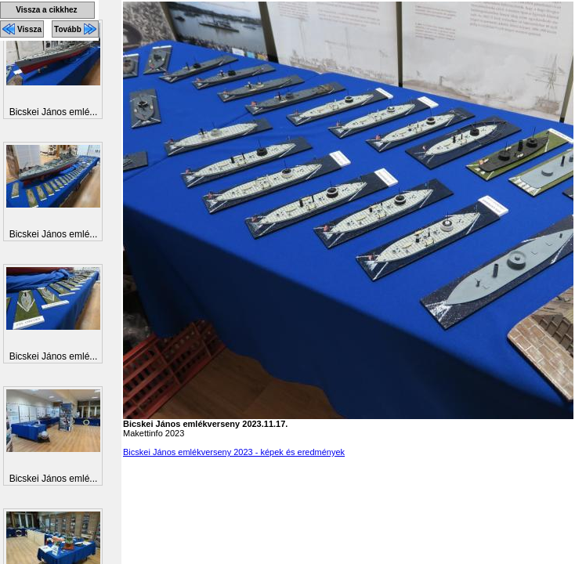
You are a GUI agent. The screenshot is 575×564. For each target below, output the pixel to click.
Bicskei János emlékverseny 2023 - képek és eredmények (234, 452)
